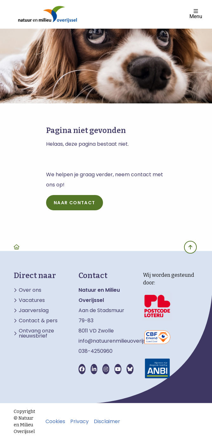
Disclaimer (107, 421)
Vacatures (32, 300)
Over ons (30, 290)
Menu (195, 14)
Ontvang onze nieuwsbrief (36, 333)
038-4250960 (96, 351)
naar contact (74, 202)
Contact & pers (38, 320)
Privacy (79, 421)
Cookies (55, 421)
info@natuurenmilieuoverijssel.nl (118, 341)
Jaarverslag (34, 310)
